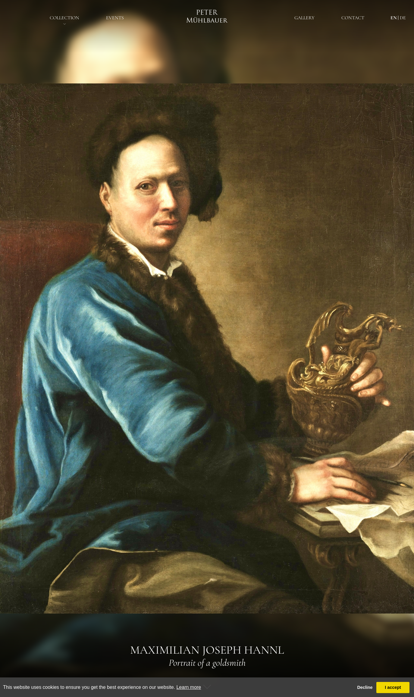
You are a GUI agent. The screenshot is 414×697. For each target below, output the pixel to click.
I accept (393, 687)
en (393, 18)
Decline (364, 687)
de (403, 18)
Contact (352, 18)
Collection (64, 18)
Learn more (188, 687)
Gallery (304, 18)
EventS (115, 18)
